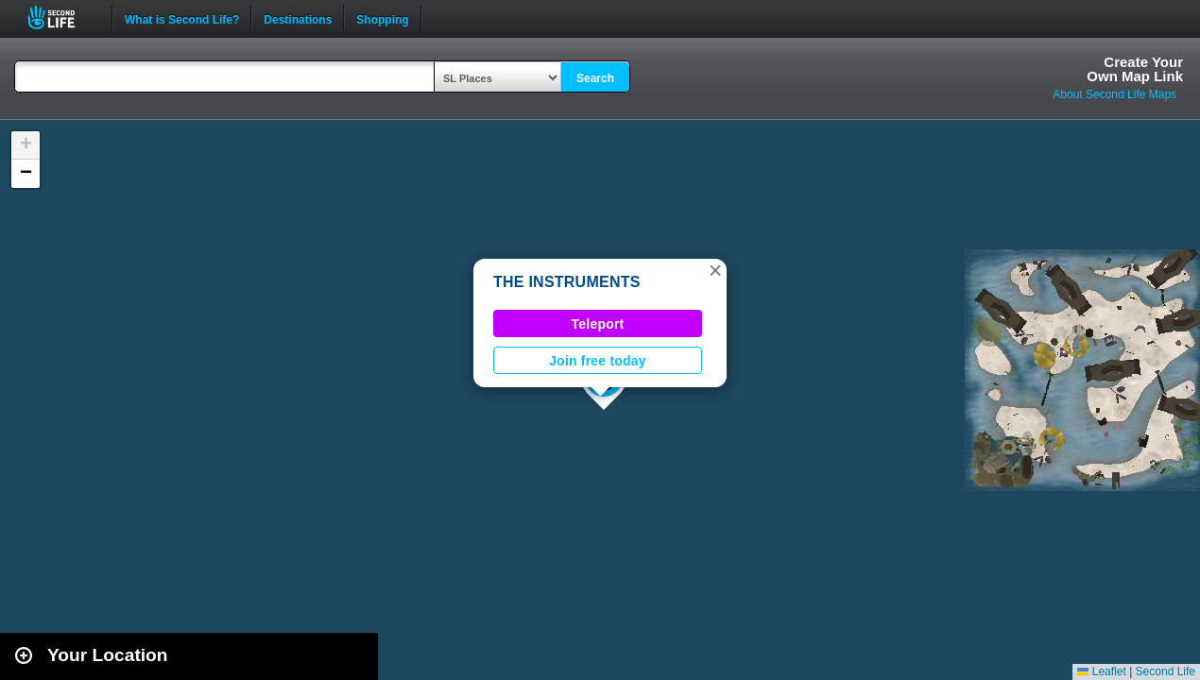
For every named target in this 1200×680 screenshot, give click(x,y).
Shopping (382, 18)
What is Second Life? (182, 18)
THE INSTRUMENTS (567, 282)
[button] (715, 270)
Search (595, 78)
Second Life (61, 17)
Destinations (298, 18)
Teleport (598, 324)
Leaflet (1101, 671)
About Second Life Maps (1114, 94)
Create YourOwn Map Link (1135, 69)
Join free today (597, 360)
